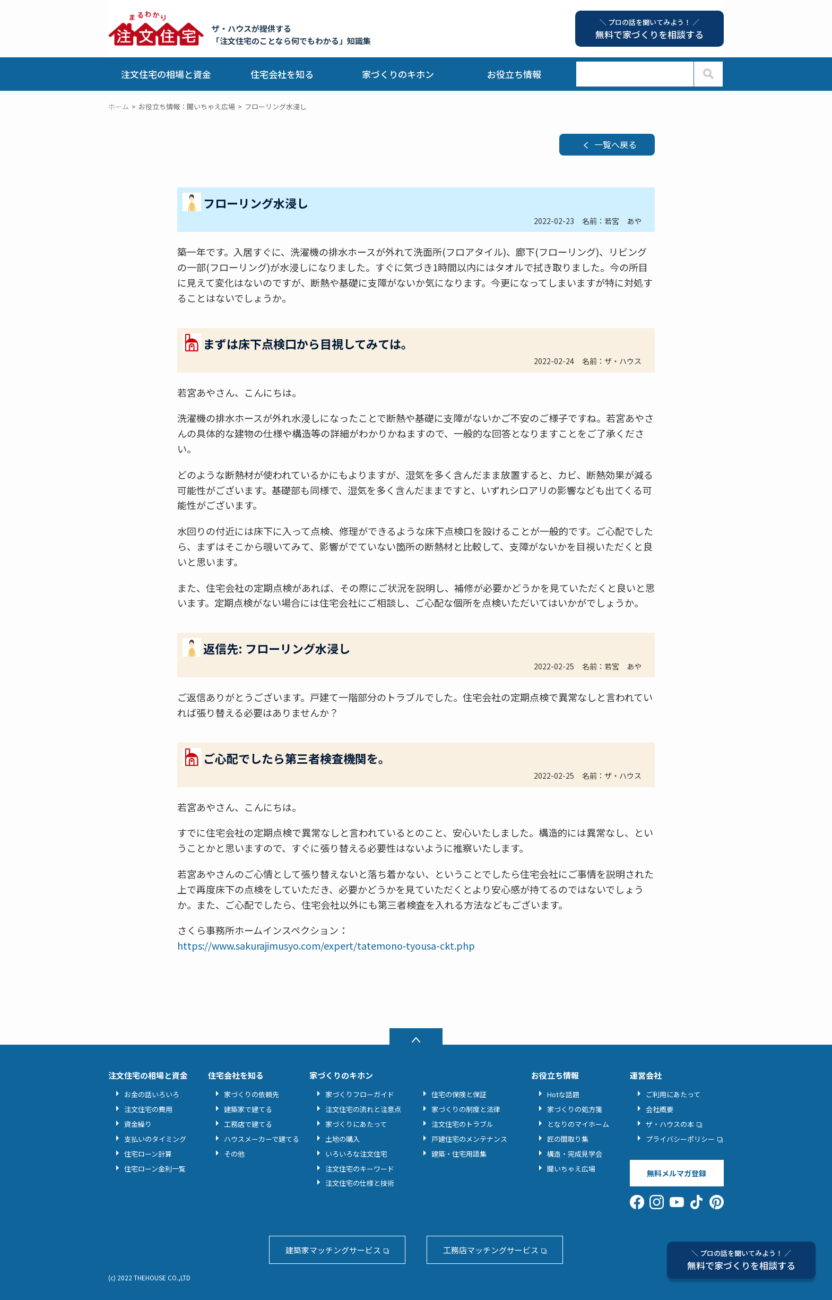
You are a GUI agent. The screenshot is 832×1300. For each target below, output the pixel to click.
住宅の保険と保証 (459, 1094)
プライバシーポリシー (680, 1139)
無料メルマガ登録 (676, 1173)
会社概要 (659, 1109)
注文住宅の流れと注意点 (363, 1109)
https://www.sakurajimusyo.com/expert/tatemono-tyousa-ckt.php (326, 945)
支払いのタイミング (155, 1139)
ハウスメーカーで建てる (261, 1139)
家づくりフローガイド (359, 1094)
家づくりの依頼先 (251, 1094)
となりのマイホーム (578, 1124)
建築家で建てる (248, 1109)
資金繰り (138, 1124)
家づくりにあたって (356, 1124)
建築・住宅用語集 (459, 1154)
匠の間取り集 (567, 1139)
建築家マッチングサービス (333, 1249)
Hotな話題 (563, 1094)
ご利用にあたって (673, 1094)
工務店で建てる (248, 1124)
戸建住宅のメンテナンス (469, 1139)
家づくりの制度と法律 (465, 1109)
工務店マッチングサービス (491, 1249)
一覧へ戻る (615, 144)
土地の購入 (342, 1139)
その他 (234, 1154)
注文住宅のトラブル (462, 1124)
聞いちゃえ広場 (571, 1169)
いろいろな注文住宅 (356, 1154)
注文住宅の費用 (148, 1109)
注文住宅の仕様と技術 (359, 1183)
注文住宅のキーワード (359, 1169)
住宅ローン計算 (148, 1154)
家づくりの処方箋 (574, 1109)
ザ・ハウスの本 (670, 1124)
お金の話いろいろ (151, 1094)
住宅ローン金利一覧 (155, 1169)
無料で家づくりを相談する (741, 1260)
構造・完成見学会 (574, 1154)
